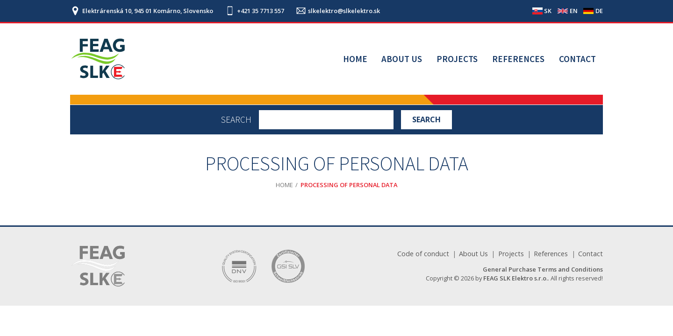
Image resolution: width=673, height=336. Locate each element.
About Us (401, 58)
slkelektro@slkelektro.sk (344, 11)
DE (599, 11)
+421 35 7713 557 (260, 11)
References (518, 58)
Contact (577, 58)
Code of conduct (423, 253)
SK (547, 11)
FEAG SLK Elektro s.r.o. (515, 278)
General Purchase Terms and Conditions (543, 269)
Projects (457, 58)
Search (236, 119)
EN (574, 11)
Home (355, 58)
